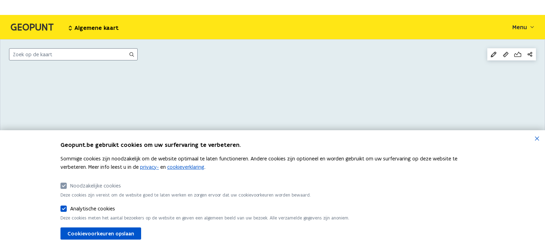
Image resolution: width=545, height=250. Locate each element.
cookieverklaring (185, 167)
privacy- (149, 167)
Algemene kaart (94, 28)
